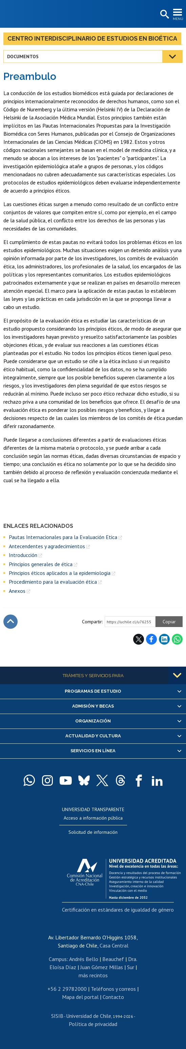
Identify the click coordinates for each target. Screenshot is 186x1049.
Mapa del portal (80, 997)
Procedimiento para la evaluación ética (53, 582)
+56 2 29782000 (67, 988)
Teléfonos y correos (113, 988)
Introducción (23, 555)
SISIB (57, 1015)
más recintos (93, 975)
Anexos (17, 591)
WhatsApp (177, 639)
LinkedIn (164, 639)
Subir (10, 622)
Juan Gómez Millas (101, 967)
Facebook (151, 639)
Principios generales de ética (41, 564)
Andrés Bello (83, 959)
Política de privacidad (93, 1024)
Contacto (113, 997)
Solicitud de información (93, 832)
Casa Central (114, 945)
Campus (58, 959)
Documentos (23, 56)
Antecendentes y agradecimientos (47, 546)
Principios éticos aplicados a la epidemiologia (59, 573)
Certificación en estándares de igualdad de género (118, 909)
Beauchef (113, 959)
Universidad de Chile (88, 1015)
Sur (130, 967)
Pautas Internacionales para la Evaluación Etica (63, 537)
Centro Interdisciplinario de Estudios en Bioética (92, 38)
